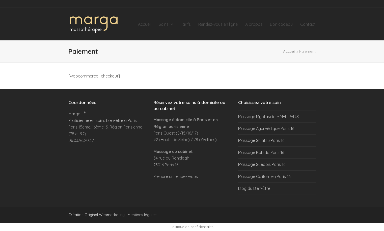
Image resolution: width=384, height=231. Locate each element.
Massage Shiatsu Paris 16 (261, 140)
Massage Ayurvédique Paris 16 (266, 128)
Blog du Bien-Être (254, 188)
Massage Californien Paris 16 (264, 176)
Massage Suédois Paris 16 (261, 164)
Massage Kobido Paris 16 (261, 152)
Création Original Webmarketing (96, 214)
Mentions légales (141, 214)
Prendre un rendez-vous (175, 176)
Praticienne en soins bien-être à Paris (102, 120)
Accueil (289, 51)
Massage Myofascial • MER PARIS (268, 116)
